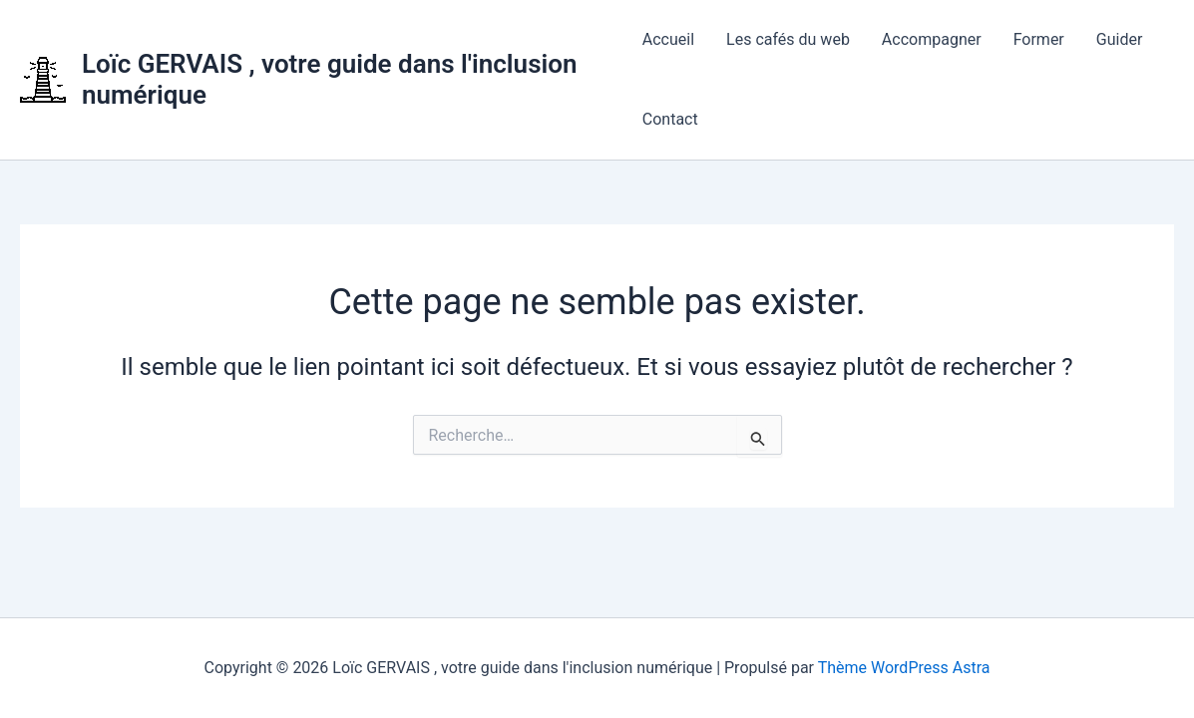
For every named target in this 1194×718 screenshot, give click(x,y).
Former (1038, 39)
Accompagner (932, 39)
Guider (1119, 39)
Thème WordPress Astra (904, 667)
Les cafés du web (788, 39)
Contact (670, 119)
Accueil (668, 39)
